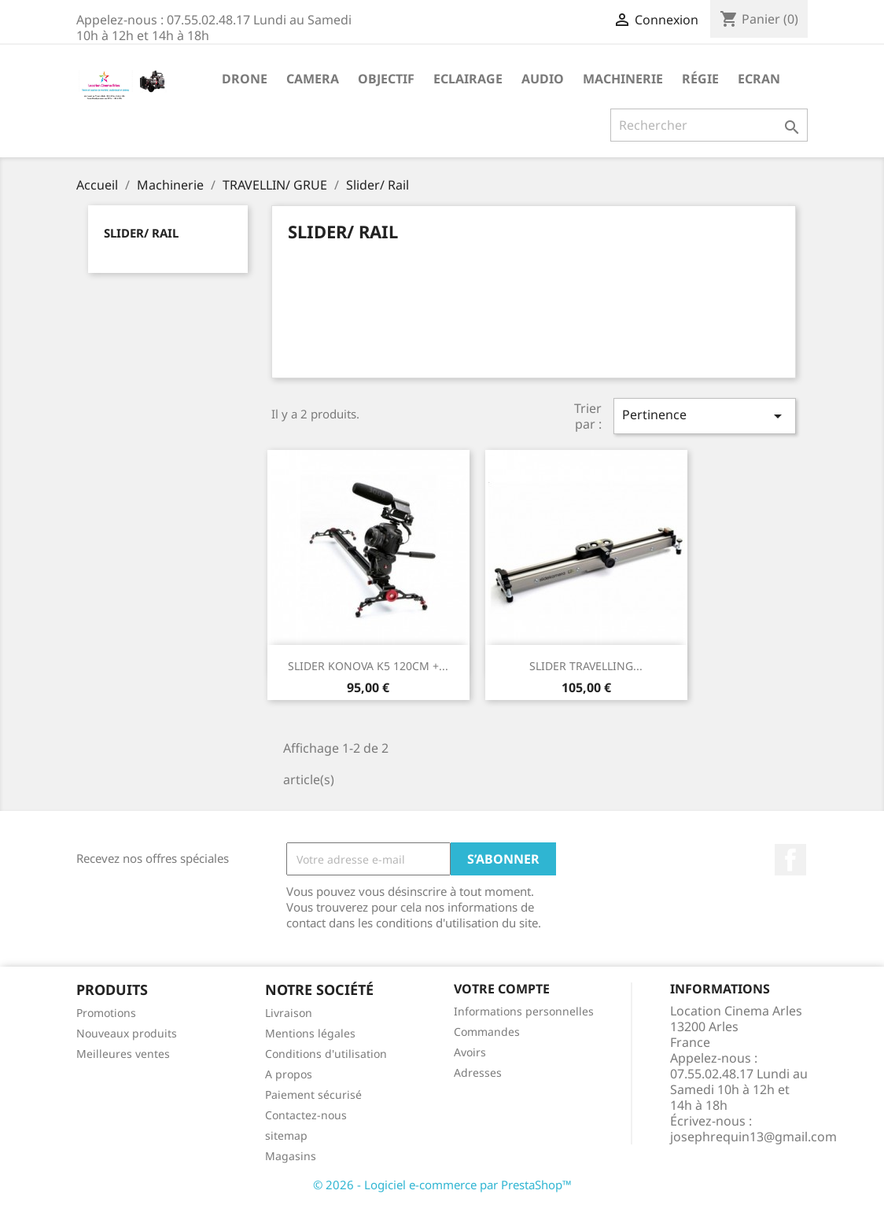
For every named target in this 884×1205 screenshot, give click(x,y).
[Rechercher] (709, 125)
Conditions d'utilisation (326, 1053)
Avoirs (470, 1052)
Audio (542, 78)
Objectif (386, 78)
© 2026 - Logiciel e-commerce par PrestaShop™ (442, 1184)
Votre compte (502, 988)
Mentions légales (310, 1033)
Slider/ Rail (141, 233)
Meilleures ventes (123, 1053)
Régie (700, 78)
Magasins (290, 1155)
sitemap (286, 1135)
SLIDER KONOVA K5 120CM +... (368, 665)
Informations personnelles (524, 1011)
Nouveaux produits (126, 1033)
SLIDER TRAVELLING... (586, 665)
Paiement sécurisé (313, 1094)
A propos (288, 1074)
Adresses (478, 1072)
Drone (244, 78)
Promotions (106, 1012)
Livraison (288, 1012)
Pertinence (704, 416)
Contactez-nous (306, 1114)
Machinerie (623, 78)
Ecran (759, 78)
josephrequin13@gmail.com (753, 1136)
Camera (312, 78)
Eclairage (468, 78)
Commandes (487, 1031)
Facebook (790, 859)
